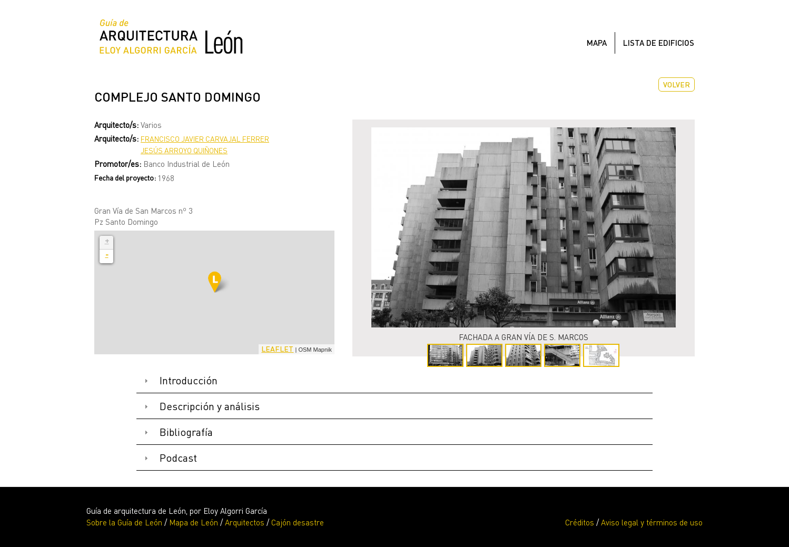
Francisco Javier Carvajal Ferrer (205, 138)
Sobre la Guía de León (124, 522)
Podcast (178, 457)
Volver (676, 84)
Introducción (189, 380)
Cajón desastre (297, 522)
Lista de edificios (658, 42)
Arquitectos (244, 522)
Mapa (597, 42)
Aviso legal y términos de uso (652, 522)
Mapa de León (193, 522)
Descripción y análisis (210, 406)
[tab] (394, 381)
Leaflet (277, 348)
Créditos (579, 522)
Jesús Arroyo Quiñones (184, 150)
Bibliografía (186, 432)
